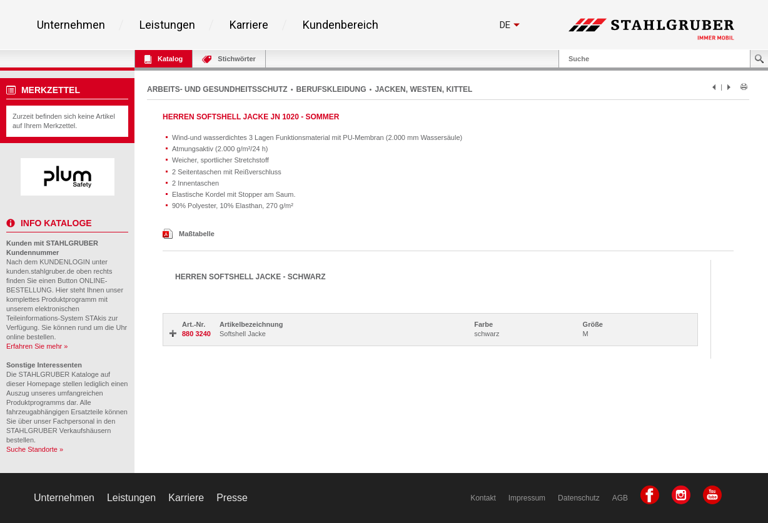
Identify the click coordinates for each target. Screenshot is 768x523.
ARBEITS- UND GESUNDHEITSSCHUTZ (217, 89)
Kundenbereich (340, 25)
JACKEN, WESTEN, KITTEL (423, 89)
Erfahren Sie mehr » (37, 346)
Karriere (249, 25)
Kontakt (483, 498)
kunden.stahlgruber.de (40, 271)
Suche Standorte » (34, 449)
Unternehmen (71, 25)
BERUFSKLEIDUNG (331, 89)
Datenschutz (579, 498)
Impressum (526, 498)
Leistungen (167, 25)
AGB (620, 498)
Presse (232, 497)
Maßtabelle (189, 233)
